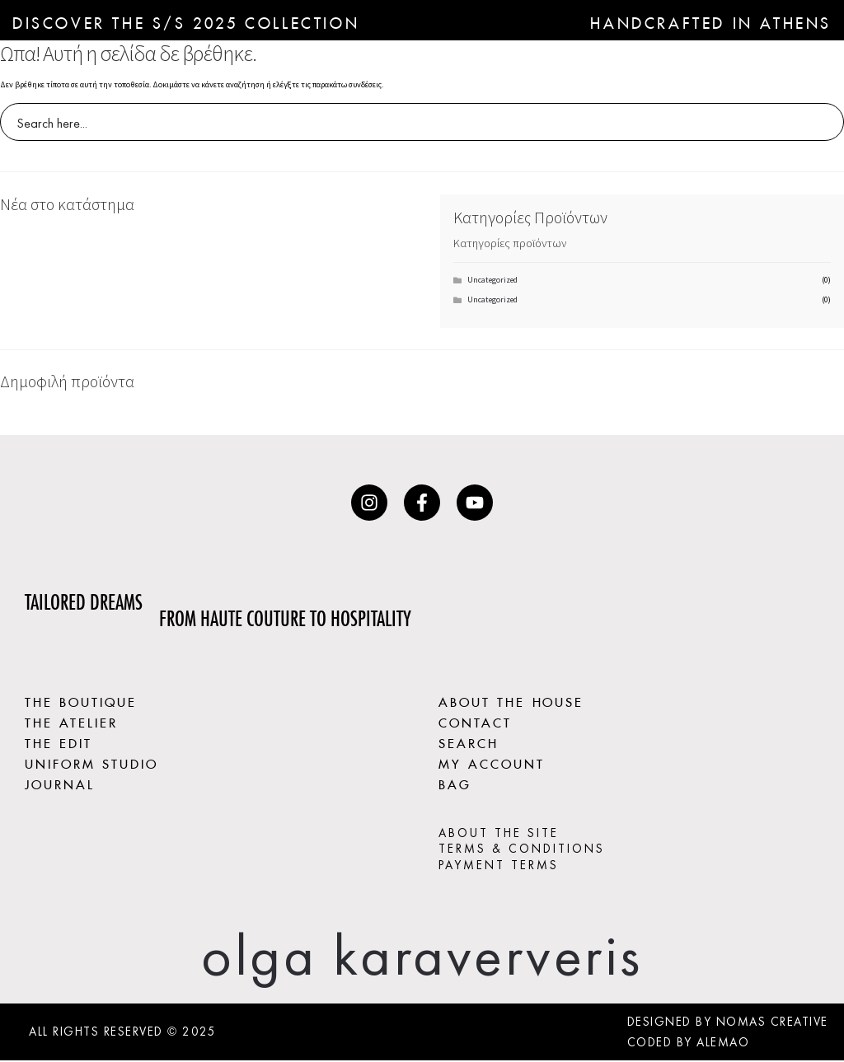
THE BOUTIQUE (81, 700)
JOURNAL (60, 784)
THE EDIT (59, 742)
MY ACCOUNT (492, 762)
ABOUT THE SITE (498, 834)
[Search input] (411, 122)
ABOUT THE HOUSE (511, 700)
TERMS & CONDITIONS (521, 850)
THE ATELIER (72, 720)
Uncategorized (492, 279)
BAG (454, 784)
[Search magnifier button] (825, 121)
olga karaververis (422, 956)
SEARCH (468, 742)
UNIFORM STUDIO (92, 762)
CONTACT (475, 720)
